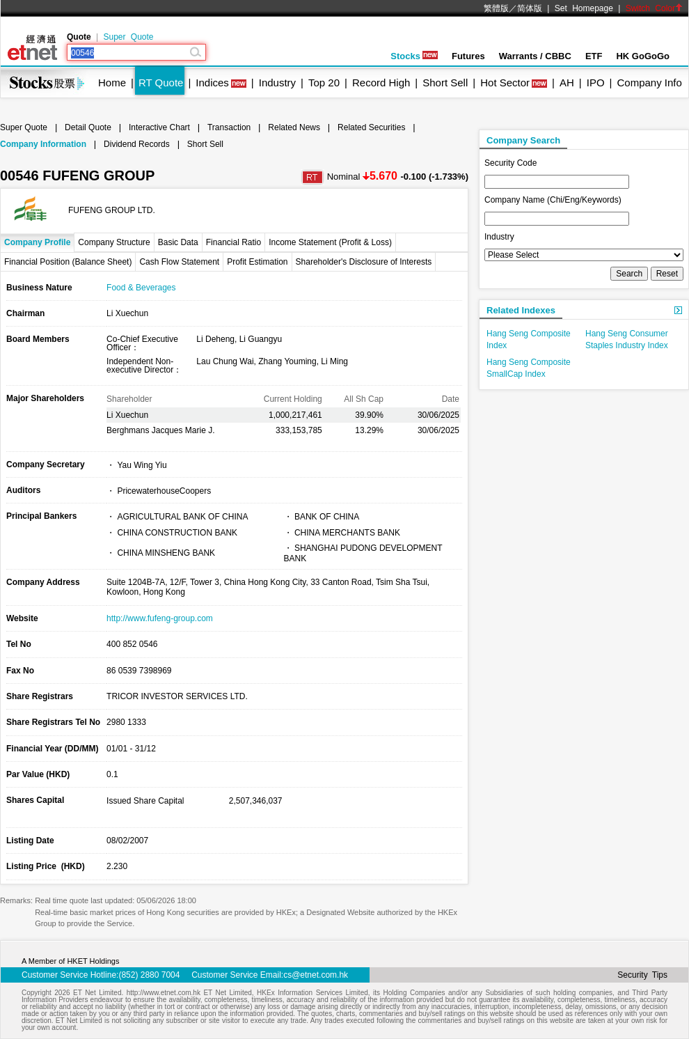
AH (567, 82)
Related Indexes (520, 310)
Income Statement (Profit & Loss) (330, 242)
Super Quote (128, 37)
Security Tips (642, 975)
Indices (212, 82)
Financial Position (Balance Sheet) (68, 262)
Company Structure (114, 242)
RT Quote (160, 82)
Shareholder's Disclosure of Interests (364, 262)
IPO (596, 82)
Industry (277, 82)
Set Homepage (584, 8)
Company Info (649, 82)
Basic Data (178, 242)
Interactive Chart (159, 127)
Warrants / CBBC (535, 56)
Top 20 (324, 82)
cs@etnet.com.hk (315, 975)
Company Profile (37, 242)
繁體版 (496, 8)
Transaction (229, 127)
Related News (294, 127)
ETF (594, 56)
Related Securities (371, 127)
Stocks (414, 56)
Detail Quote (88, 127)
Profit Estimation (257, 262)
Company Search (523, 140)
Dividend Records (137, 144)
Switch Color (654, 8)
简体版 (529, 8)
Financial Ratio (233, 242)
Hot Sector (505, 82)
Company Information (43, 144)
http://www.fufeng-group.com (159, 618)
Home (112, 82)
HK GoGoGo (643, 56)
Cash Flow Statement (179, 262)
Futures (468, 56)
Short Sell (445, 82)
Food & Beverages (140, 287)
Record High (381, 82)
